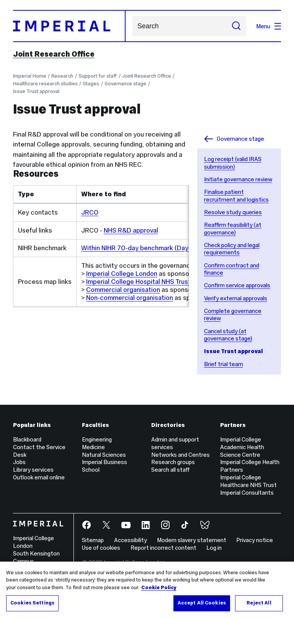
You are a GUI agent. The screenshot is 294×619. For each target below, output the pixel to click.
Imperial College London (121, 273)
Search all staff (170, 469)
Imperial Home (29, 76)
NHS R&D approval (131, 230)
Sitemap (93, 540)
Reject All (259, 603)
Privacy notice (254, 540)
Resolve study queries (233, 212)
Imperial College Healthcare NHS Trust (248, 481)
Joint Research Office (54, 54)
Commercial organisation (123, 289)
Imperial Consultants (247, 492)
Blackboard (27, 439)
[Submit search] (236, 26)
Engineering (97, 439)
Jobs (19, 462)
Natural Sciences (104, 454)
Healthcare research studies (45, 83)
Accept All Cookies (202, 603)
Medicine (93, 447)
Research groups (173, 462)
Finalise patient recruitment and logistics (236, 195)
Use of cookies (101, 547)
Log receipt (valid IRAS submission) (232, 162)
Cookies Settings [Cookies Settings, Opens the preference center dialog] (32, 603)
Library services (33, 469)
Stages (91, 83)
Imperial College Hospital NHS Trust (138, 281)
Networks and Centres (180, 454)
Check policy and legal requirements (232, 248)
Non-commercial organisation (129, 297)
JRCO (89, 212)
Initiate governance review (238, 179)
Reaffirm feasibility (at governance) (232, 228)
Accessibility (130, 540)
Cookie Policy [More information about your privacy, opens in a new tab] (158, 588)
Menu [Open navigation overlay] (268, 26)
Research (62, 76)
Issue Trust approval (36, 91)
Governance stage (125, 83)
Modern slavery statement (191, 540)
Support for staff (97, 76)
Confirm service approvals (237, 285)
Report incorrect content (163, 547)
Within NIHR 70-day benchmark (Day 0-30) (144, 248)
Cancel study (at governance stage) (228, 334)
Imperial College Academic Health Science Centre (242, 447)
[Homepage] (69, 26)
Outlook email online (39, 477)
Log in (214, 547)
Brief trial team (223, 364)
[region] (147, 590)
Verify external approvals (235, 298)
